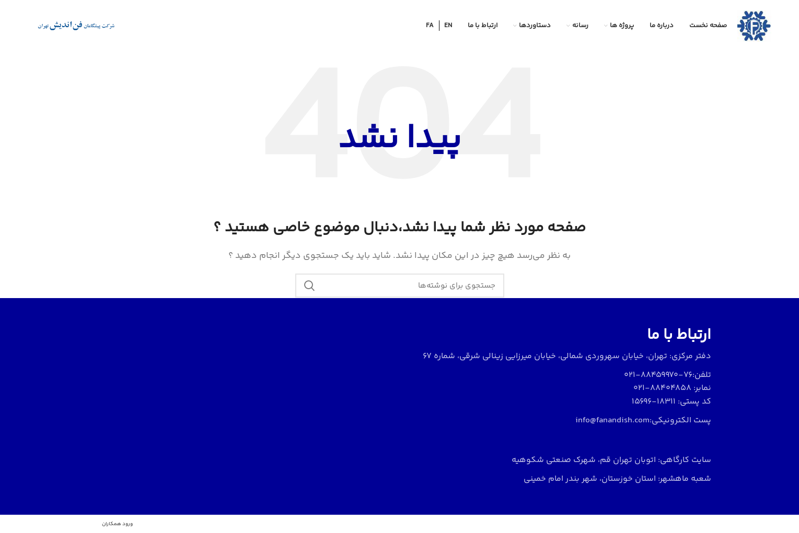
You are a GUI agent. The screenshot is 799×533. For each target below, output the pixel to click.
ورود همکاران (117, 524)
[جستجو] (399, 286)
